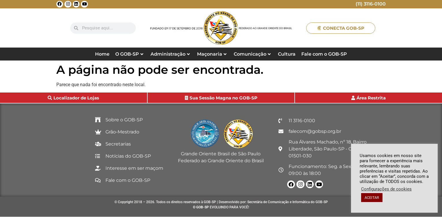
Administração (170, 54)
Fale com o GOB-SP (324, 54)
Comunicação (252, 54)
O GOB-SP (129, 54)
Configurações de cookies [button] (386, 189)
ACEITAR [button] (372, 197)
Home (102, 54)
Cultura (287, 54)
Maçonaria (211, 54)
